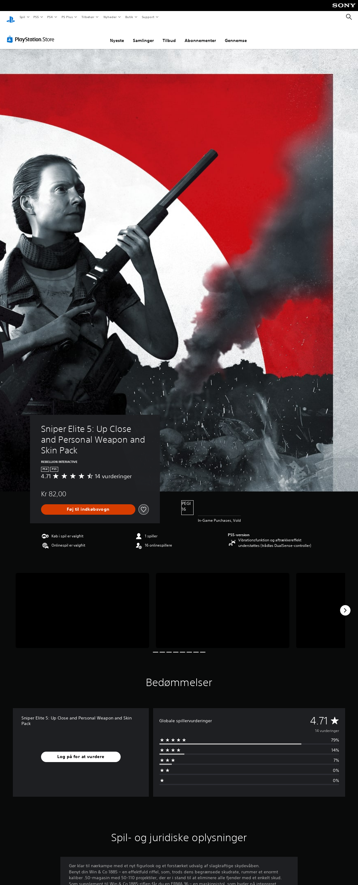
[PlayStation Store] (32, 33)
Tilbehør (88, 17)
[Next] (345, 604)
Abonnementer (200, 34)
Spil (22, 17)
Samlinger (143, 34)
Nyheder (109, 17)
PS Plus (67, 17)
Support (148, 17)
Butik (129, 17)
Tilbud (169, 34)
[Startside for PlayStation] (11, 17)
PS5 (36, 17)
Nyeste (117, 34)
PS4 (50, 17)
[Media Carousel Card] (82, 604)
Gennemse (236, 34)
